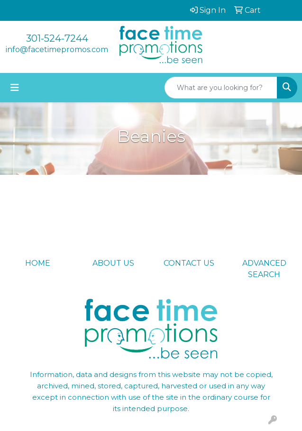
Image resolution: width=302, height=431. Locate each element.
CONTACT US (189, 263)
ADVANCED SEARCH (264, 269)
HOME (37, 263)
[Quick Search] (221, 88)
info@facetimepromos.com (57, 49)
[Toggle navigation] (15, 87)
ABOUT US (113, 263)
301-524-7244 (57, 38)
